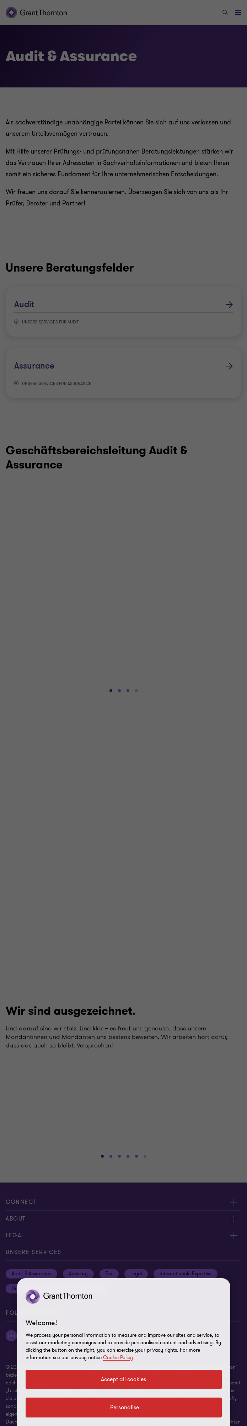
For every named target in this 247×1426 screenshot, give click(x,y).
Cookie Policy (118, 1357)
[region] (123, 1352)
